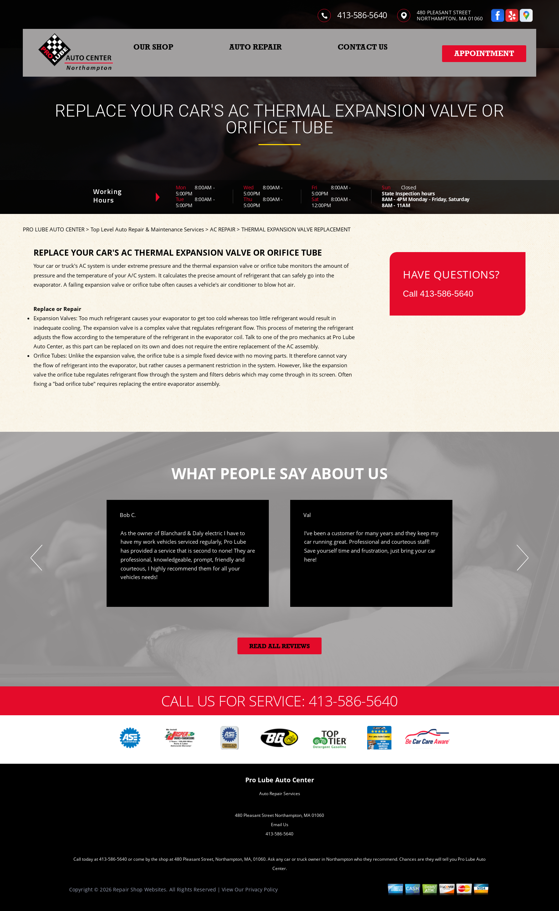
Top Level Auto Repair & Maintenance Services (147, 229)
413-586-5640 (362, 15)
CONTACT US (363, 47)
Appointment (484, 53)
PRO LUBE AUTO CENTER (53, 229)
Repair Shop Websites (139, 889)
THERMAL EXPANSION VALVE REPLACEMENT (295, 229)
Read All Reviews (279, 646)
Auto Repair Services (279, 793)
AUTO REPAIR (255, 47)
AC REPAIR (222, 229)
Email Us (279, 825)
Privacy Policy (261, 889)
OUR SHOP (153, 47)
